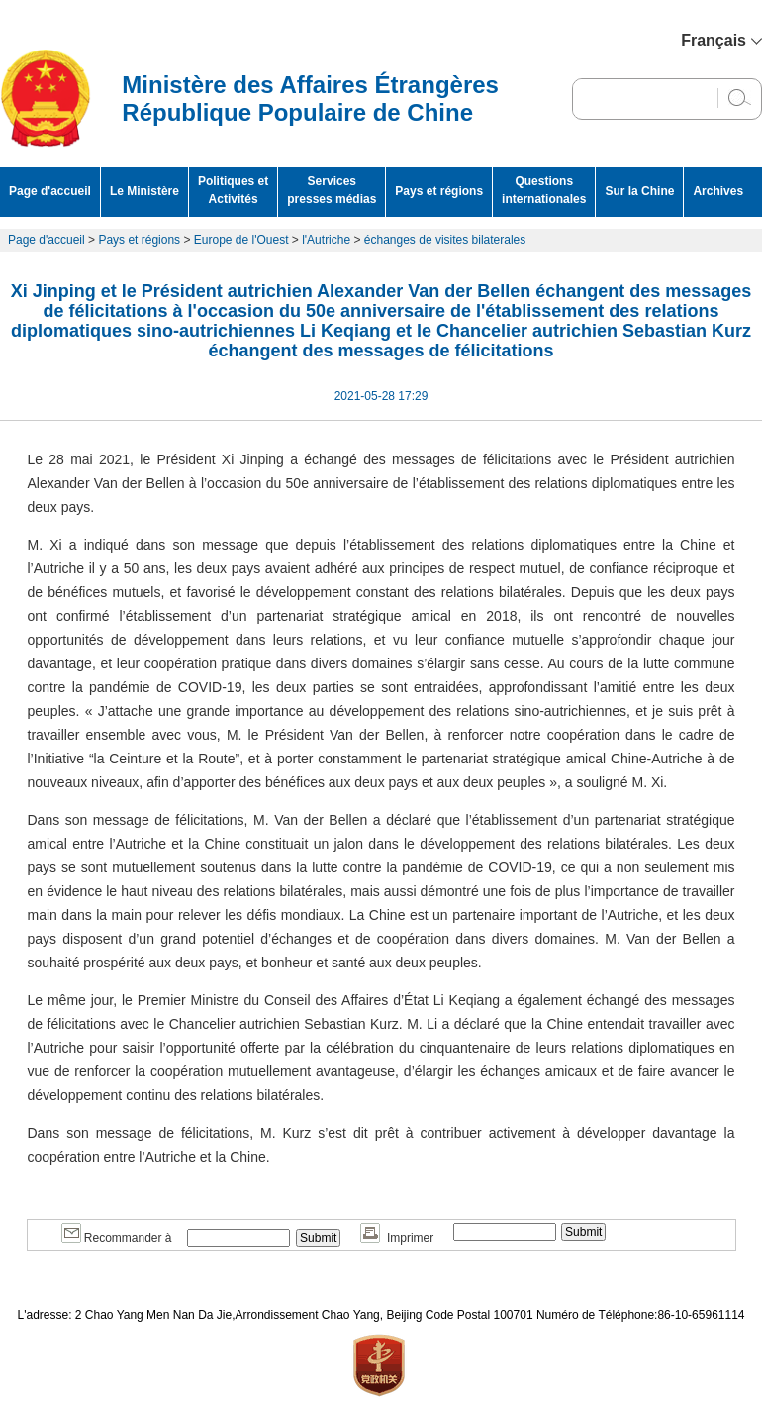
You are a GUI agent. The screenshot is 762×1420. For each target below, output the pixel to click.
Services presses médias (331, 190)
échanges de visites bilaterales (444, 240)
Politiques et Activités (233, 190)
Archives (718, 191)
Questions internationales (544, 190)
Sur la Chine (639, 191)
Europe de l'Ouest (241, 240)
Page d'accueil (50, 191)
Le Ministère (144, 191)
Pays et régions (439, 191)
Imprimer (396, 1238)
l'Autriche (326, 240)
